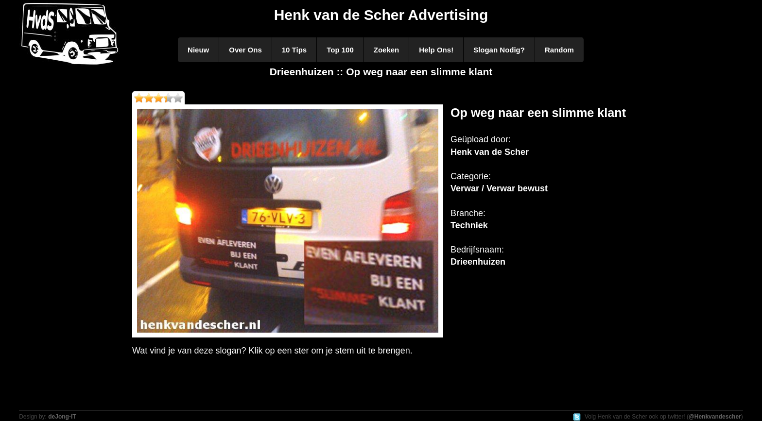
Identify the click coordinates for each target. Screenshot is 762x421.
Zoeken (386, 50)
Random (559, 50)
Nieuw (198, 50)
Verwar (464, 188)
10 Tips (294, 50)
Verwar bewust (517, 188)
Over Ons (245, 50)
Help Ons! (436, 50)
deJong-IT (62, 416)
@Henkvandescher (715, 416)
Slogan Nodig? (499, 50)
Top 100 (340, 50)
